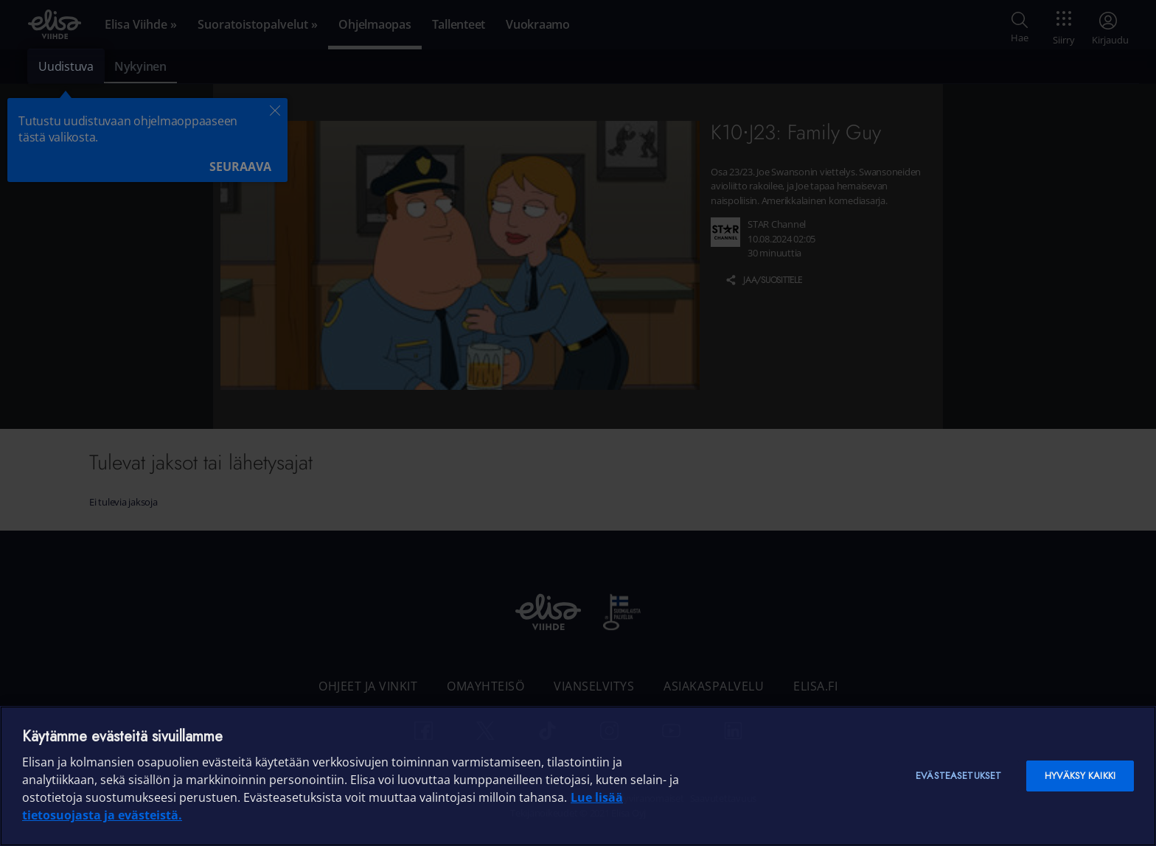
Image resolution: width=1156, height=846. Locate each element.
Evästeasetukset (958, 776)
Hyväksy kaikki (1080, 776)
